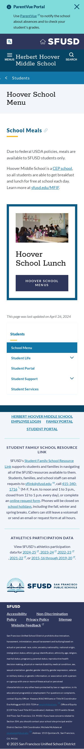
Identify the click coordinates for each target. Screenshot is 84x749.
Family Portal (59, 421)
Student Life (21, 358)
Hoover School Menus (42, 283)
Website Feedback (27, 625)
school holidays (20, 506)
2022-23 (66, 552)
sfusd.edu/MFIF (45, 187)
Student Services (25, 389)
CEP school (62, 168)
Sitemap (65, 619)
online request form (25, 500)
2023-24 (48, 552)
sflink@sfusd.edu (40, 483)
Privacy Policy (37, 619)
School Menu (21, 347)
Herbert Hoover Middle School (42, 416)
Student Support (24, 379)
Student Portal (22, 368)
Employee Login (26, 421)
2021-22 (18, 558)
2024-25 (31, 552)
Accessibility (17, 614)
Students (21, 77)
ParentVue (30, 16)
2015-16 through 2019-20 (53, 558)
